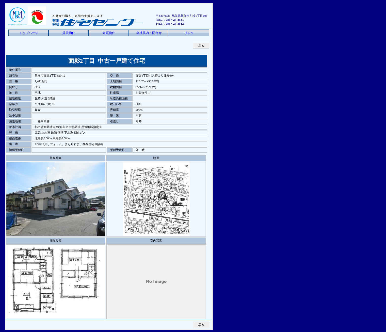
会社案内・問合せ (149, 33)
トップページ (28, 33)
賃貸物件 (68, 33)
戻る (201, 45)
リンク (189, 33)
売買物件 (108, 33)
